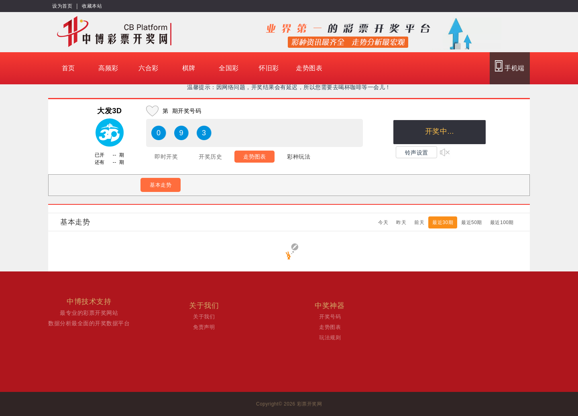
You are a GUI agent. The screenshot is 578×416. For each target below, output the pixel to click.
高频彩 (108, 68)
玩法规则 (330, 337)
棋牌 (188, 68)
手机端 (509, 65)
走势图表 (309, 68)
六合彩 (148, 68)
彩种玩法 (298, 156)
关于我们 (204, 317)
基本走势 (160, 185)
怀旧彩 (269, 68)
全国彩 (229, 68)
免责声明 (204, 327)
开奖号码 (330, 317)
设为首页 (62, 6)
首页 (68, 68)
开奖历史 (210, 156)
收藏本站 (92, 6)
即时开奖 (166, 156)
